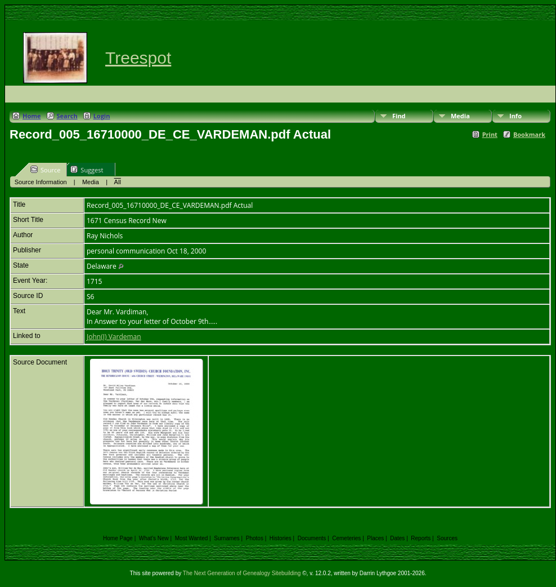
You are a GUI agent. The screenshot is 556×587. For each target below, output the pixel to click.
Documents (312, 538)
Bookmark (529, 134)
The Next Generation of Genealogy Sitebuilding (242, 573)
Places (375, 538)
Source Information (41, 182)
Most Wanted (191, 538)
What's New (154, 538)
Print (489, 134)
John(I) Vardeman (114, 336)
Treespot (138, 57)
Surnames (227, 538)
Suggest (86, 169)
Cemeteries (346, 538)
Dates (397, 538)
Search (67, 116)
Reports (421, 538)
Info (515, 116)
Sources (447, 538)
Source (45, 169)
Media (460, 116)
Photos (254, 538)
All (117, 182)
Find (399, 116)
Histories (281, 538)
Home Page (118, 538)
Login (101, 116)
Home (32, 116)
